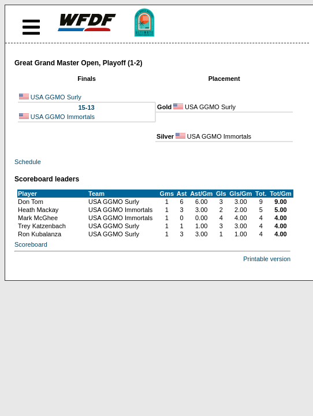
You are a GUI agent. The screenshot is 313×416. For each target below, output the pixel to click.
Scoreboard (30, 244)
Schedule (27, 161)
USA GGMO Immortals (63, 116)
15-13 (86, 107)
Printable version (266, 258)
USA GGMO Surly (56, 97)
